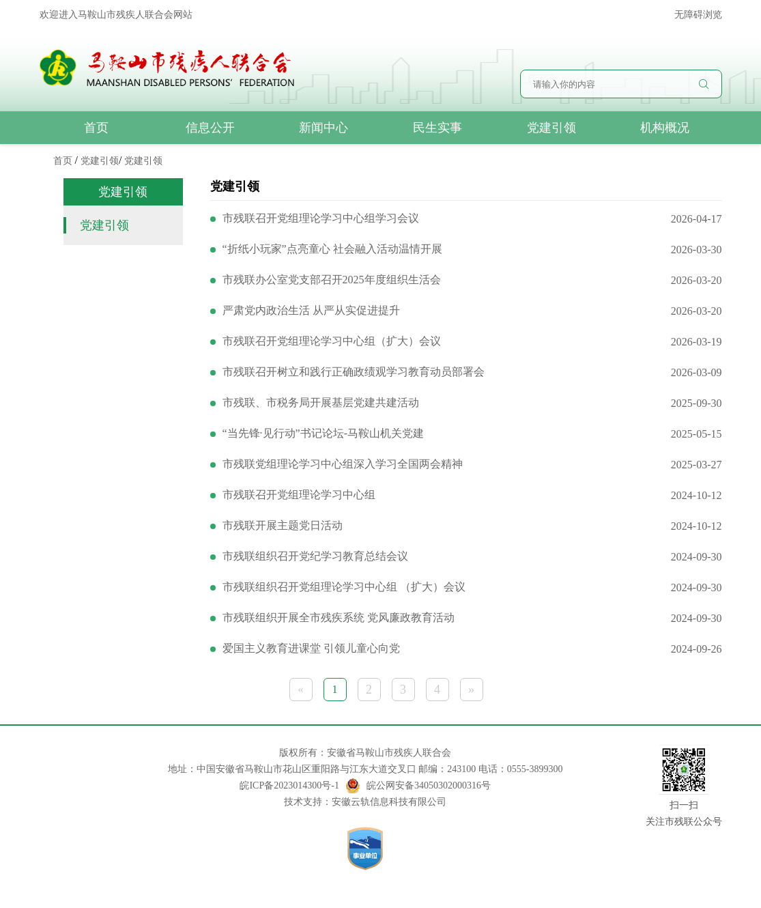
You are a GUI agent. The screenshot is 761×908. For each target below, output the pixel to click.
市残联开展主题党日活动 (282, 525)
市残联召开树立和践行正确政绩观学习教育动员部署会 (353, 372)
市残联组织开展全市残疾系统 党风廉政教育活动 (338, 617)
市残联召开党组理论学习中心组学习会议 (320, 218)
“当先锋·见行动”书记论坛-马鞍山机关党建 (323, 433)
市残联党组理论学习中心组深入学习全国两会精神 (342, 464)
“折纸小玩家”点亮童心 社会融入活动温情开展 (332, 249)
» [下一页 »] (471, 689)
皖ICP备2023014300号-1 (289, 785)
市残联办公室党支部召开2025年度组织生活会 (331, 279)
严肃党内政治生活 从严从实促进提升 (311, 310)
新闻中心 (323, 127)
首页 (96, 127)
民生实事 (437, 127)
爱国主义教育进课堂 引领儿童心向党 (311, 648)
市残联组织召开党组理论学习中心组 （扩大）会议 (343, 587)
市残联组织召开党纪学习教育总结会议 (315, 556)
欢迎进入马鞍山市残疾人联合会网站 (116, 15)
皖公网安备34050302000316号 (418, 785)
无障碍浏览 (698, 15)
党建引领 (551, 127)
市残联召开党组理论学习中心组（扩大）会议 (331, 341)
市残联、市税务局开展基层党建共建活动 (320, 402)
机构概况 (664, 127)
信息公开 (210, 127)
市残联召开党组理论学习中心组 (298, 494)
